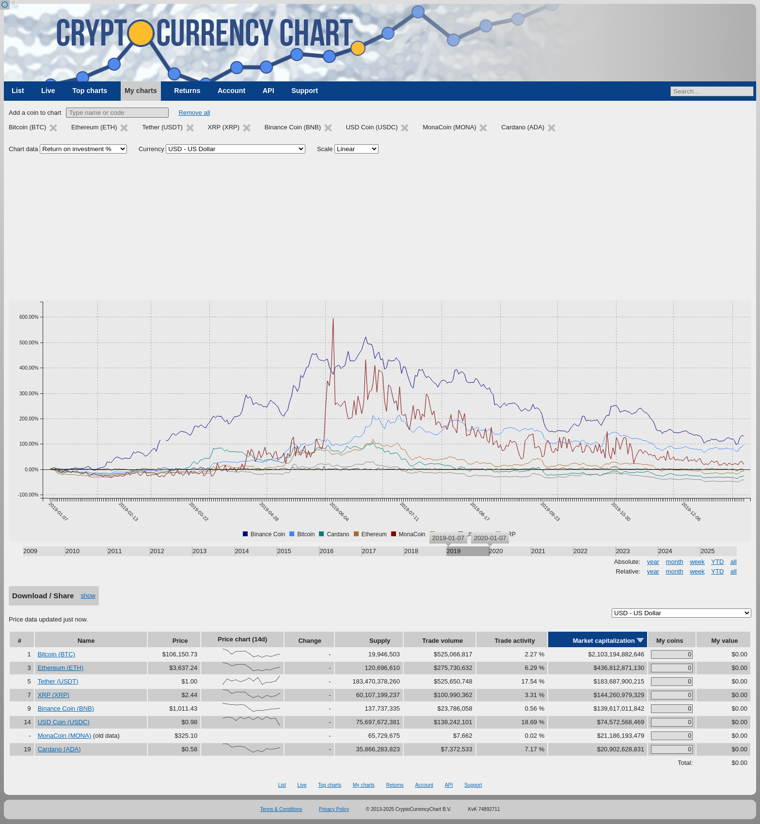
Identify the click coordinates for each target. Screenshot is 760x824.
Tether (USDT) (58, 681)
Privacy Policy (334, 809)
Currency (151, 149)
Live (48, 90)
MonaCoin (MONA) (65, 735)
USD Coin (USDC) (64, 722)
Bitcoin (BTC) (56, 654)
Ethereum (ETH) (61, 667)
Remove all (194, 112)
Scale (325, 149)
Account (231, 90)
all (733, 561)
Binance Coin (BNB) (66, 708)
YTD (717, 561)
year (653, 561)
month (674, 561)
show (88, 595)
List (18, 90)
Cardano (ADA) (59, 749)
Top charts (89, 90)
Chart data (23, 149)
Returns (187, 90)
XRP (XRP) (54, 695)
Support (304, 90)
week (697, 561)
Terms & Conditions (281, 809)
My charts (141, 90)
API (268, 90)
